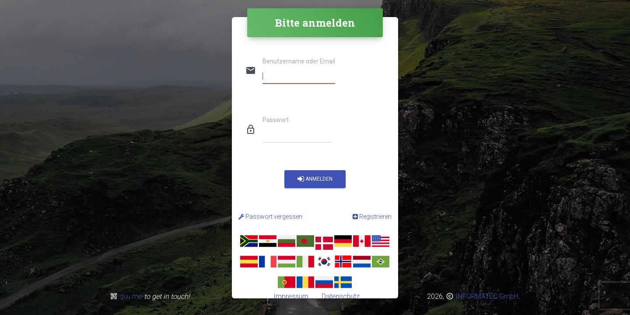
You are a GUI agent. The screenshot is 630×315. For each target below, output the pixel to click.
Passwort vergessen (270, 216)
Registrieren (372, 216)
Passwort (275, 120)
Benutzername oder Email (298, 61)
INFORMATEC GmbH (486, 296)
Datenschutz (340, 296)
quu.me (131, 296)
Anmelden (315, 179)
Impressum (292, 296)
